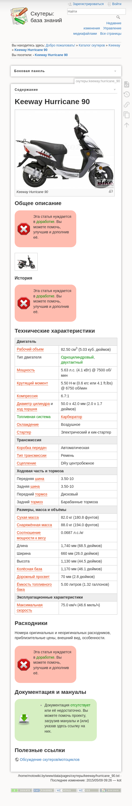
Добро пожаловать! (60, 45)
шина (39, 479)
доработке (45, 221)
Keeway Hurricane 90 (31, 50)
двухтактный (72, 362)
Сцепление (26, 463)
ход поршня (27, 409)
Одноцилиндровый (77, 357)
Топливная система (34, 417)
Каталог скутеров (92, 45)
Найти (118, 17)
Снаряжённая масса (34, 525)
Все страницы (110, 34)
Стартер (24, 432)
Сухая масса (28, 517)
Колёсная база (29, 569)
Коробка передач (31, 448)
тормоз (41, 494)
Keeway (114, 45)
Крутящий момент (32, 383)
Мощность (26, 370)
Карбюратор (71, 417)
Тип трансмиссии (31, 455)
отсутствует (80, 705)
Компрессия (27, 396)
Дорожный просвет (33, 577)
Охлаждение (28, 424)
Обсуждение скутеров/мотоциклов (50, 759)
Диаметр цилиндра (33, 404)
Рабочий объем (30, 349)
